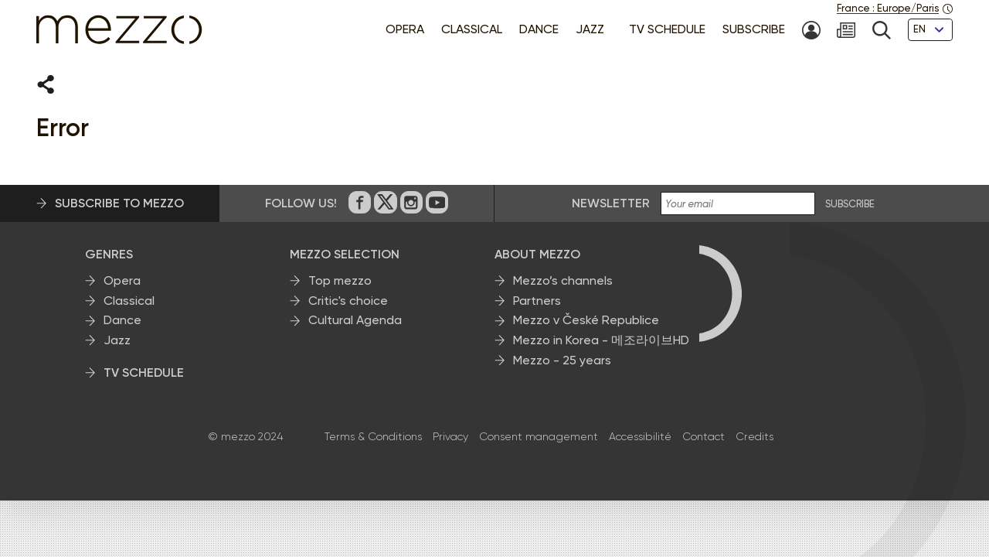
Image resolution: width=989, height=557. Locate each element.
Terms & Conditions (373, 437)
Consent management (538, 437)
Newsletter (611, 203)
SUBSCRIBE (850, 205)
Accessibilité (640, 437)
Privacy (450, 437)
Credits (754, 437)
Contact (703, 437)
